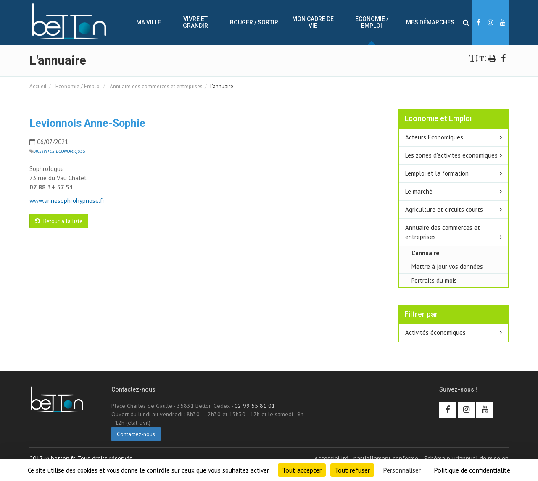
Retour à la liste (59, 221)
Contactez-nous (136, 434)
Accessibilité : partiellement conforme (366, 459)
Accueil (38, 86)
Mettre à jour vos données (447, 267)
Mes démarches (430, 22)
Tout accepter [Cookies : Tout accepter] (302, 470)
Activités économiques (59, 151)
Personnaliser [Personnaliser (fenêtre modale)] (402, 470)
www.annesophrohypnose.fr (67, 201)
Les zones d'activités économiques (451, 155)
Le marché (419, 191)
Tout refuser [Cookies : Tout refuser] (352, 470)
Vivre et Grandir (195, 22)
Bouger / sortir (254, 22)
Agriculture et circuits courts (444, 209)
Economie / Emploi (371, 22)
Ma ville (148, 22)
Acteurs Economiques (434, 137)
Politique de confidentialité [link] (472, 470)
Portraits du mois (434, 280)
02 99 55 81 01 (255, 406)
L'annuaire (425, 253)
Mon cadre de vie (313, 22)
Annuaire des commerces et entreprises (155, 86)
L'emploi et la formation (437, 173)
